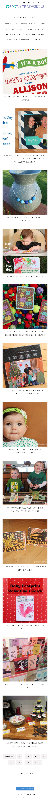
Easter (42, 24)
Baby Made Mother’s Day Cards (25, 276)
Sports (41, 34)
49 (29, 757)
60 (29, 763)
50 (37, 757)
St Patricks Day (11, 39)
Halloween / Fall (24, 29)
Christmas (33, 24)
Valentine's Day (39, 39)
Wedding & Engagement (25, 45)
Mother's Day (39, 29)
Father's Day (10, 29)
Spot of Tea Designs (28, 794)
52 (12, 763)
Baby (15, 24)
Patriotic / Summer (14, 34)
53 (20, 763)
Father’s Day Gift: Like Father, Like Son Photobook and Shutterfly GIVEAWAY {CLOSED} (25, 158)
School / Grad (30, 34)
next (37, 762)
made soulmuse (25, 797)
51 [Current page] (45, 757)
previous (9, 756)
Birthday (23, 24)
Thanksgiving (25, 39)
